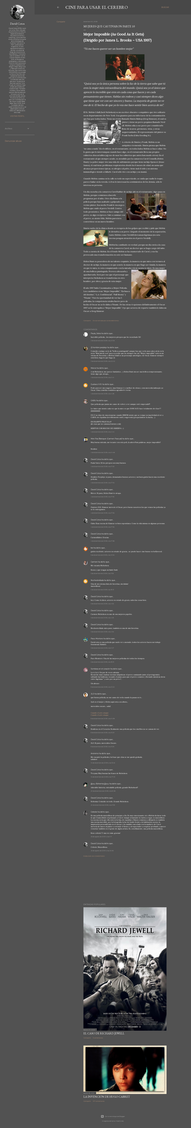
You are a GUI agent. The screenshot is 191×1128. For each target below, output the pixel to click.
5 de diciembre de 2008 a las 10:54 (103, 555)
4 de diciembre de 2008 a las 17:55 (102, 497)
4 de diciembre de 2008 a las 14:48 (103, 452)
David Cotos (96, 459)
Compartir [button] (61, 22)
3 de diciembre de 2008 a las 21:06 (103, 340)
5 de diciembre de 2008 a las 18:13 (102, 590)
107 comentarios (98, 1101)
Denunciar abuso (13, 141)
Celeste (94, 812)
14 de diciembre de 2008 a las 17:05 (103, 777)
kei (92, 548)
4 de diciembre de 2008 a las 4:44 (102, 432)
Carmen (94, 562)
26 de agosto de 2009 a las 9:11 (101, 836)
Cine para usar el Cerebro (96, 7)
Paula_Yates (96, 333)
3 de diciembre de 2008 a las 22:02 (103, 361)
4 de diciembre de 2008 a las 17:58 (103, 541)
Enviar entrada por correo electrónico (106, 320)
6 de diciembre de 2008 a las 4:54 (102, 632)
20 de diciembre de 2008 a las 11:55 (103, 805)
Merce (93, 368)
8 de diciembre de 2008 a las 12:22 (103, 687)
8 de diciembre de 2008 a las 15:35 (102, 746)
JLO (92, 694)
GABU (93, 400)
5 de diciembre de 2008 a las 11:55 (102, 573)
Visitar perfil (17, 116)
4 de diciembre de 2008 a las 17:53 (102, 466)
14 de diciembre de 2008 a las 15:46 (103, 763)
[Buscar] (165, 7)
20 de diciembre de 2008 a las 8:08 (103, 791)
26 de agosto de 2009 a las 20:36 (102, 851)
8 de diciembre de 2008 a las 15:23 (102, 732)
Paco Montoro (97, 638)
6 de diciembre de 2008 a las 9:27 (102, 648)
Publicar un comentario (94, 856)
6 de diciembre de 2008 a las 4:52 (102, 604)
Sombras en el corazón (100, 669)
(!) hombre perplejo (99, 347)
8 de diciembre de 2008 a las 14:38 (103, 718)
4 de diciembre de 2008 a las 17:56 (102, 513)
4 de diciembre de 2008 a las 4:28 (102, 394)
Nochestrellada (97, 580)
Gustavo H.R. (96, 384)
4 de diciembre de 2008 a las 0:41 (102, 377)
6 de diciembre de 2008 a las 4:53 (102, 618)
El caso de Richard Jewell (103, 1033)
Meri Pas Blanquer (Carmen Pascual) (106, 439)
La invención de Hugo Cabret (106, 1096)
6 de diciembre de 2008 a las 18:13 (102, 662)
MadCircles (120, 1121)
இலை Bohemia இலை (100, 784)
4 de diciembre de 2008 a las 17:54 (103, 483)
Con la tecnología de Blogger (113, 1116)
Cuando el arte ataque (100, 713)
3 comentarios (98, 1038)
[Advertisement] (125, 880)
